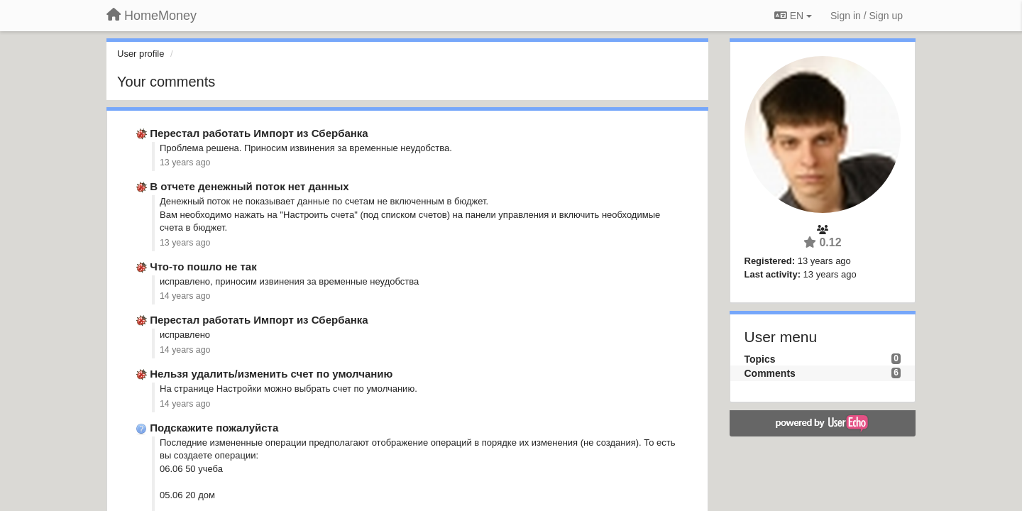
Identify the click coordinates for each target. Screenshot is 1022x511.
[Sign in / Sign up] (866, 16)
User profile (140, 53)
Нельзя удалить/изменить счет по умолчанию (271, 374)
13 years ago (185, 162)
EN (793, 15)
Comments (770, 373)
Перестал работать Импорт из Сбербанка (259, 133)
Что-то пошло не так (203, 266)
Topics (760, 359)
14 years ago (185, 296)
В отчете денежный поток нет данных (249, 186)
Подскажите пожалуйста (214, 428)
